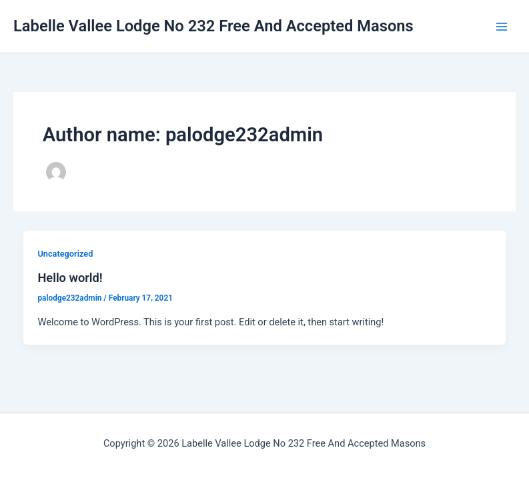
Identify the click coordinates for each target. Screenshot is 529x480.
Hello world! (69, 278)
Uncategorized (65, 254)
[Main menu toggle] (502, 27)
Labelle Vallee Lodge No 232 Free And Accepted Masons (213, 26)
